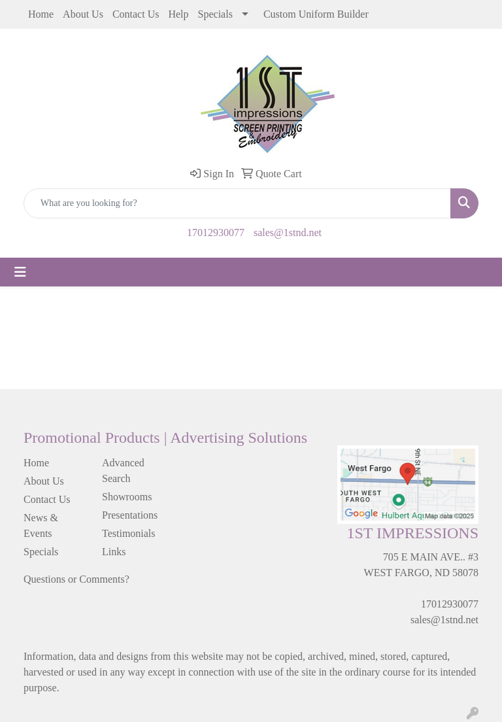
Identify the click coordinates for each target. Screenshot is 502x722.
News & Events (41, 525)
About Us (83, 14)
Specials (215, 14)
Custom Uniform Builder (316, 14)
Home (41, 14)
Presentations (130, 515)
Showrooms (127, 496)
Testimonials (129, 533)
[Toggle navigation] (20, 272)
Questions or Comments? (76, 579)
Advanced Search (123, 470)
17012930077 (215, 232)
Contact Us (135, 14)
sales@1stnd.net (288, 232)
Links (114, 551)
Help (178, 14)
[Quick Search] (237, 203)
